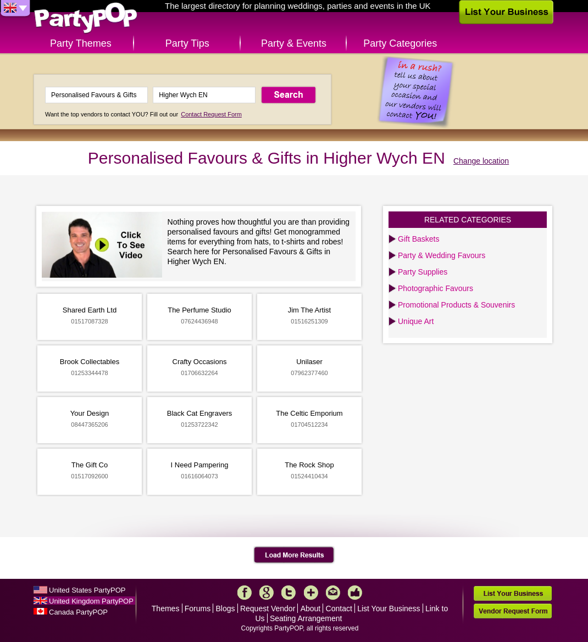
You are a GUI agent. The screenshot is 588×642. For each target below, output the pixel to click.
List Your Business (388, 608)
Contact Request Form (211, 114)
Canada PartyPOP (78, 612)
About (311, 608)
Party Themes (81, 43)
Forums (197, 608)
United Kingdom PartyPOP (91, 601)
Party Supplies (422, 271)
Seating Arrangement (306, 618)
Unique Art (416, 321)
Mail (333, 592)
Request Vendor (267, 608)
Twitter (288, 592)
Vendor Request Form (512, 611)
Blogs (225, 608)
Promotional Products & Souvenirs (456, 304)
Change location (481, 161)
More (311, 592)
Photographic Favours (435, 288)
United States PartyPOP (87, 590)
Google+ (266, 592)
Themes (166, 608)
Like (355, 592)
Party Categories (400, 43)
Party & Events (293, 43)
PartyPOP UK (86, 18)
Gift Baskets (418, 239)
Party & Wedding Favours (441, 255)
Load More (294, 555)
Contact (339, 608)
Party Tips (187, 43)
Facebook (244, 592)
